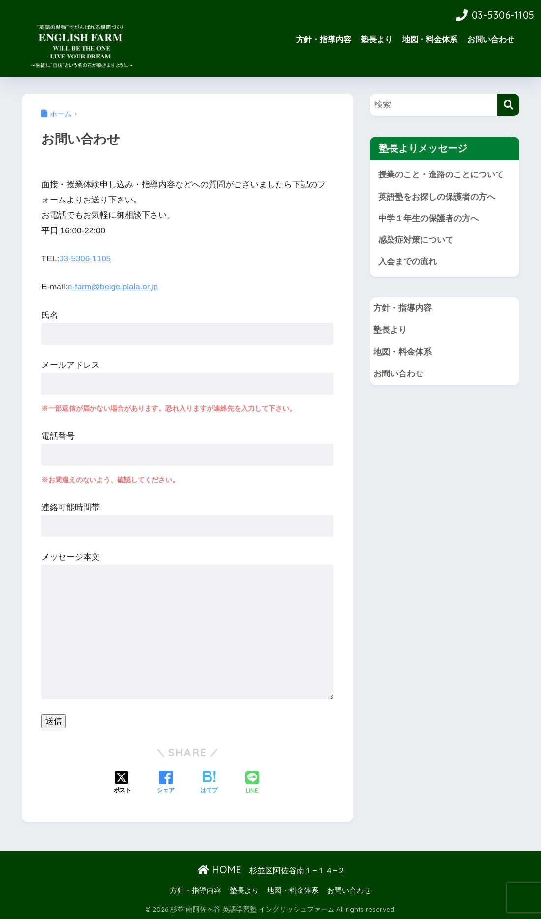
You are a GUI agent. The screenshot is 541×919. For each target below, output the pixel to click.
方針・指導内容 (323, 39)
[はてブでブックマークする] (209, 782)
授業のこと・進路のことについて (441, 174)
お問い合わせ (490, 39)
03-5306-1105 (85, 258)
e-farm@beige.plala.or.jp (113, 286)
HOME (219, 869)
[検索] (508, 105)
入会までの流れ (407, 262)
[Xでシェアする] (122, 782)
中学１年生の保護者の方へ (428, 219)
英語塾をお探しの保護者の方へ (436, 196)
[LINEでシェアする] (252, 782)
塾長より (376, 39)
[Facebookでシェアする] (166, 782)
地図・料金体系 (429, 39)
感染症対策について (415, 240)
